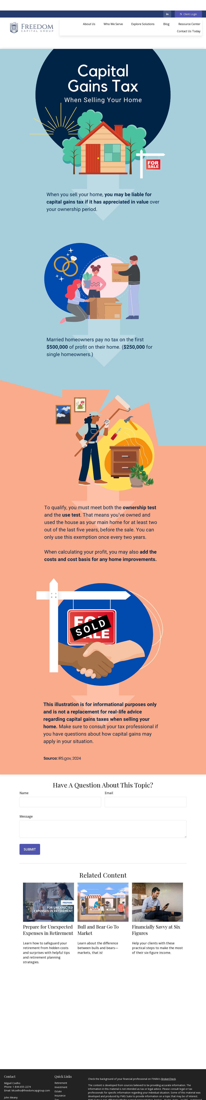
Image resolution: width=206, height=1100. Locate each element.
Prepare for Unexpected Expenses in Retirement (48, 914)
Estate (58, 1075)
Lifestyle (59, 1092)
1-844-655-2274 (22, 1071)
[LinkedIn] (167, 3)
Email (109, 777)
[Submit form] (30, 833)
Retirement (60, 1067)
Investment (60, 1071)
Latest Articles (62, 1096)
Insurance (60, 1079)
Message (26, 800)
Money (58, 1088)
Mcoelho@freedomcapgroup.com (30, 1074)
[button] (89, 13)
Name (24, 777)
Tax (56, 1084)
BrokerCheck (168, 1063)
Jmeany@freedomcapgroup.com (29, 1089)
